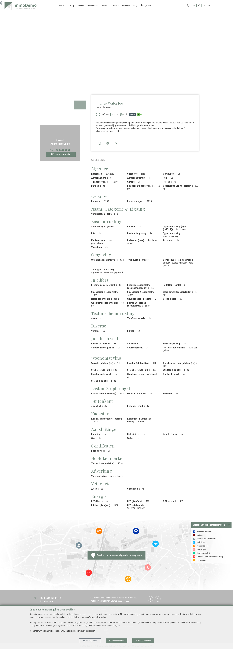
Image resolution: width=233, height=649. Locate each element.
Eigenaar (147, 5)
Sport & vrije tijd (203, 553)
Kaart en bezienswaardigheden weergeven (116, 555)
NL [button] (209, 5)
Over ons (104, 5)
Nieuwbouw (92, 5)
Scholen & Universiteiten (207, 539)
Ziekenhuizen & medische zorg (209, 556)
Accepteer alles (144, 640)
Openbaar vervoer (203, 531)
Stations (199, 535)
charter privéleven (77, 631)
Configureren (91, 640)
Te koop (71, 5)
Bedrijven (200, 542)
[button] (211, 525)
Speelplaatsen (202, 546)
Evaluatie (126, 5)
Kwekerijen (201, 549)
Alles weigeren (117, 640)
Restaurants (201, 560)
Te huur (81, 5)
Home (61, 5)
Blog (135, 5)
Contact (115, 5)
